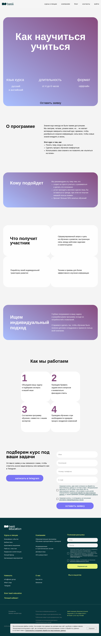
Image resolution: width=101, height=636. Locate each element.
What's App (8, 582)
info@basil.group (10, 579)
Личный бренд (9, 555)
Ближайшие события (11, 539)
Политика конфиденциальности (46, 611)
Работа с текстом (10, 548)
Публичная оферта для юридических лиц (49, 617)
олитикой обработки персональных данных (81, 555)
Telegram (7, 585)
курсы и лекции (50, 4)
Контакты (39, 579)
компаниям (65, 4)
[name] (77, 455)
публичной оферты (90, 494)
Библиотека (8, 542)
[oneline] (77, 463)
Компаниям (40, 535)
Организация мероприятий (13, 558)
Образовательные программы (46, 539)
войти (96, 4)
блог (76, 4)
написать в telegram (27, 478)
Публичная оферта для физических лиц (48, 614)
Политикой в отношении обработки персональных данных (45, 630)
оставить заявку (75, 505)
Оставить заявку (50, 102)
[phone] (77, 471)
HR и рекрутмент (42, 555)
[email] (77, 480)
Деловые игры (41, 552)
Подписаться (82, 566)
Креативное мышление (12, 545)
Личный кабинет (11, 598)
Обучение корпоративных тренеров (48, 541)
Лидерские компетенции (12, 552)
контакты (86, 4)
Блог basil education (13, 593)
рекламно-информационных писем (71, 499)
